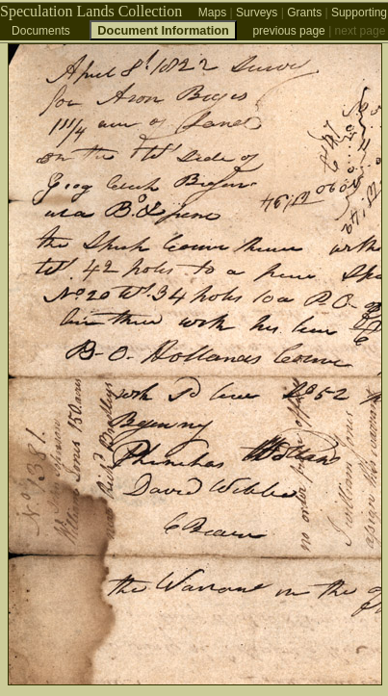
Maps (212, 12)
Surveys (256, 12)
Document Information (163, 30)
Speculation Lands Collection (91, 11)
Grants (304, 12)
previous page (288, 31)
